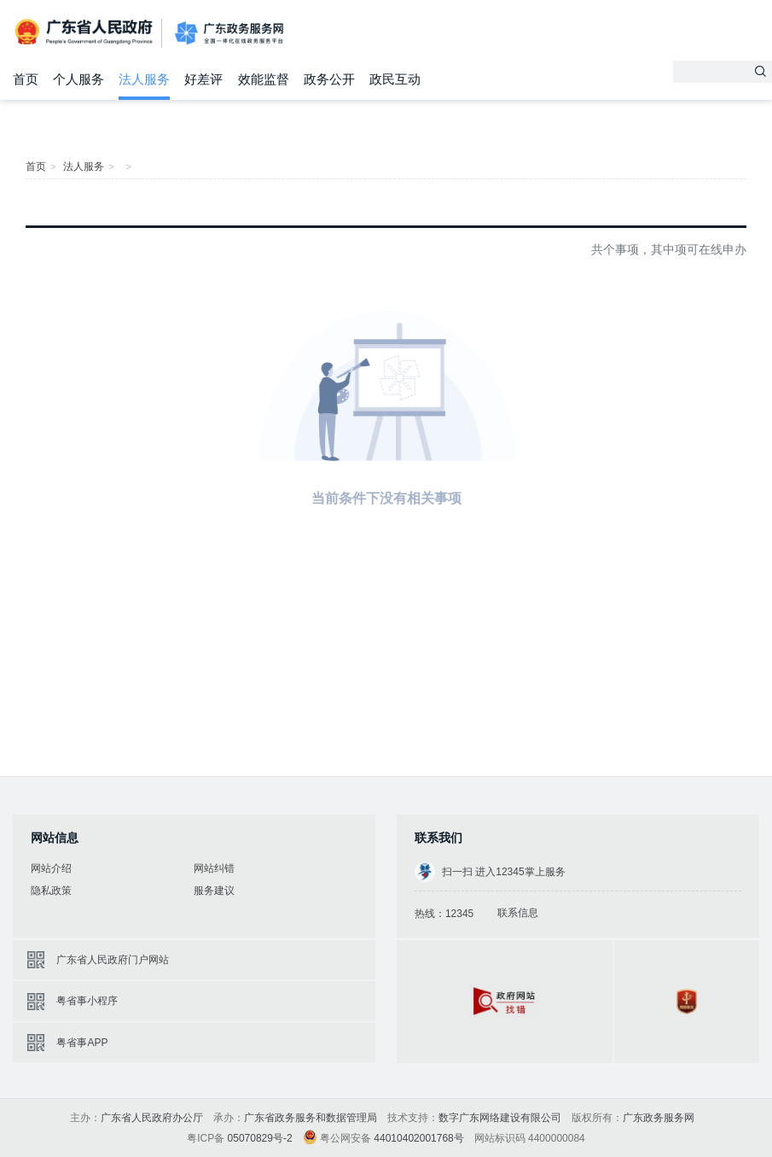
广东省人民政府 (85, 32)
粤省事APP (81, 1043)
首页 (25, 79)
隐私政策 (51, 891)
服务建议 (214, 891)
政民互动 (395, 79)
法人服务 (144, 79)
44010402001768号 (418, 1138)
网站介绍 (51, 868)
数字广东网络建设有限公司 (499, 1118)
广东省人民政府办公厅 (152, 1118)
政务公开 (329, 79)
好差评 (203, 79)
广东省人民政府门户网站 (112, 960)
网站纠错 (214, 868)
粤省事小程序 (87, 1001)
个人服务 (78, 79)
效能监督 (263, 79)
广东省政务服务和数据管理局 (310, 1118)
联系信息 (517, 913)
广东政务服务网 (229, 33)
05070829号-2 (260, 1138)
